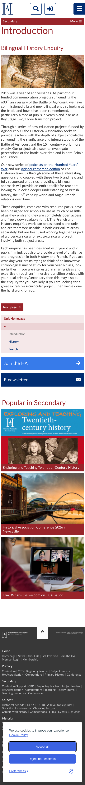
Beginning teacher (37, 671)
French (13, 349)
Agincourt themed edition (40, 169)
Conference (74, 674)
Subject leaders (60, 671)
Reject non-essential (42, 758)
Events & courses (69, 711)
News (21, 656)
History (14, 341)
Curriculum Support (14, 686)
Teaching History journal (60, 689)
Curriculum (9, 671)
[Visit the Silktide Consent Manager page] (71, 771)
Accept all (42, 746)
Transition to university (16, 708)
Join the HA (67, 656)
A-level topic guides (60, 705)
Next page (12, 307)
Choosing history (44, 708)
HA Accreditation (12, 674)
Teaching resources (14, 693)
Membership (30, 659)
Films (52, 711)
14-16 (30, 705)
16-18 (41, 705)
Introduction (17, 334)
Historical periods (13, 705)
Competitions (33, 674)
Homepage (9, 656)
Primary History (54, 674)
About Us (33, 656)
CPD (21, 671)
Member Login (11, 659)
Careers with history (14, 711)
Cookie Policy (18, 735)
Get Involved (50, 656)
